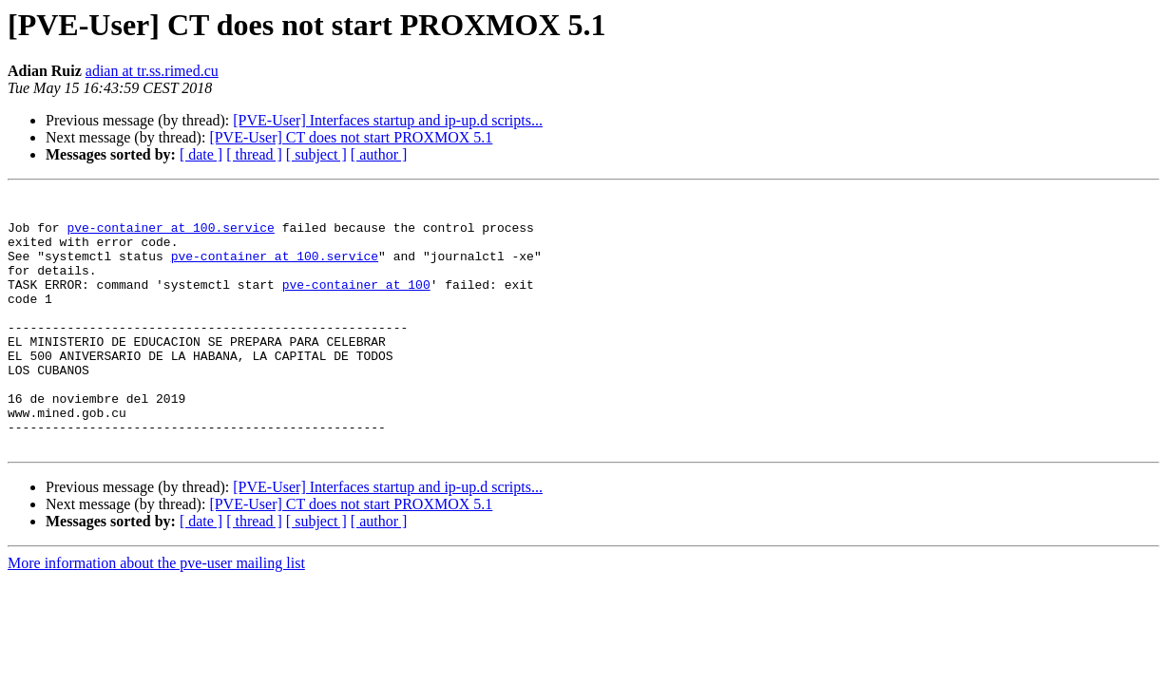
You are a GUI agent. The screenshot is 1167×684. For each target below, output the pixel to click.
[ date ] (201, 154)
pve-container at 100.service (170, 235)
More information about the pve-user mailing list (156, 614)
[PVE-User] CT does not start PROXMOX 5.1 (350, 137)
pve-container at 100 (356, 304)
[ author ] (379, 154)
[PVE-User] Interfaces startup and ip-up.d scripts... (388, 120)
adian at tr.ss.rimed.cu (152, 71)
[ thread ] (254, 154)
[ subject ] (316, 154)
